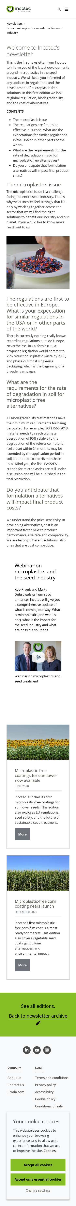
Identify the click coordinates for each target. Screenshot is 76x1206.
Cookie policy (45, 1099)
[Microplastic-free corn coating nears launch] (38, 873)
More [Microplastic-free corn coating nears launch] (22, 965)
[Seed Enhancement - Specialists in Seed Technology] (19, 9)
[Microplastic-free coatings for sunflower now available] (38, 742)
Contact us (15, 1085)
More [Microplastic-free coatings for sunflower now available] (22, 834)
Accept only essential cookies (38, 1179)
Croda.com (15, 1092)
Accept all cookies (38, 1165)
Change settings (38, 1190)
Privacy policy (45, 1085)
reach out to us (18, 227)
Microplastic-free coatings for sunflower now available (36, 775)
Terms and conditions (52, 1078)
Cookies (50, 1150)
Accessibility (44, 1092)
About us (14, 1078)
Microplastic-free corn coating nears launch (35, 904)
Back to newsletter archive (38, 1016)
